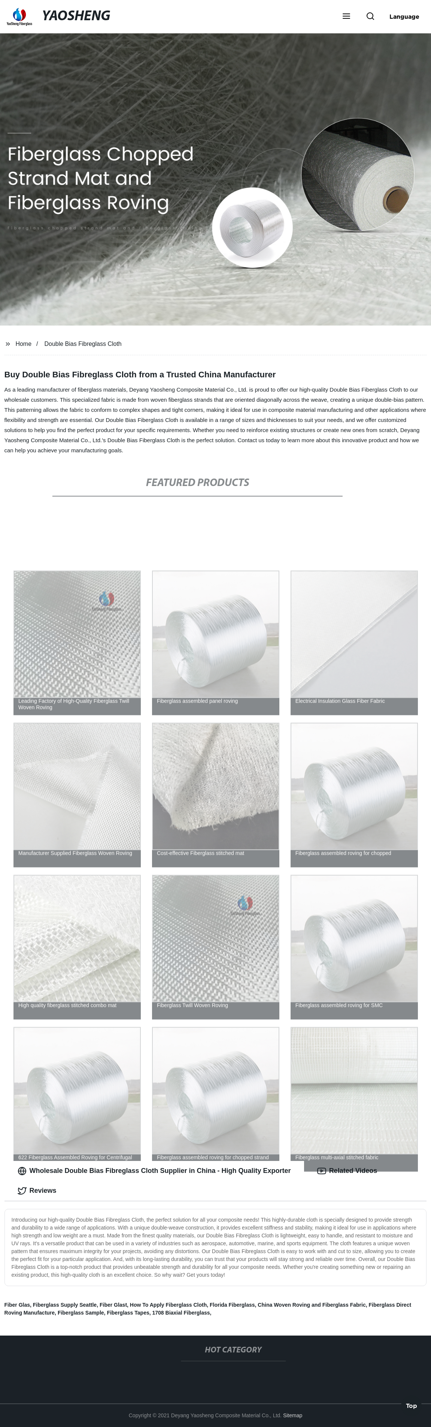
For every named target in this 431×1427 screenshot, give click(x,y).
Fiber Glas (17, 1305)
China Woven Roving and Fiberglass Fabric (311, 1305)
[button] (346, 17)
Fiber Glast (113, 1305)
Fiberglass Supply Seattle (65, 1305)
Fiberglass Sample (81, 1313)
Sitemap (292, 1415)
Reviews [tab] (37, 1190)
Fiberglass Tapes (128, 1313)
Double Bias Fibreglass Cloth (82, 344)
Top (411, 1407)
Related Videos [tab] (347, 1171)
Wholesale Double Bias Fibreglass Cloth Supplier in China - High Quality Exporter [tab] (154, 1171)
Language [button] (404, 16)
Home (23, 344)
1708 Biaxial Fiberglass (181, 1313)
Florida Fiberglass (232, 1305)
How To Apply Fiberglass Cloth (168, 1305)
